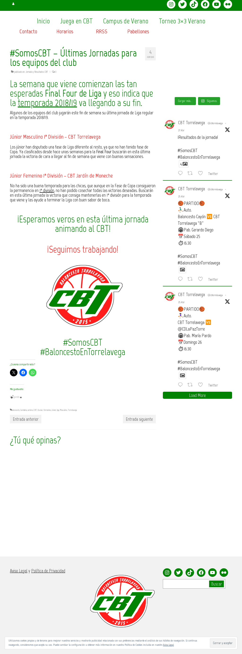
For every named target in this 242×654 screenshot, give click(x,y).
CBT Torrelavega (191, 122)
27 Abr (181, 130)
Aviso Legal (168, 644)
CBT (35, 410)
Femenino (47, 410)
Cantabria (23, 410)
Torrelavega (72, 410)
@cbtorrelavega (215, 123)
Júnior (54, 410)
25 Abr (181, 196)
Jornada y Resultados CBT (37, 71)
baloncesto (16, 410)
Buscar (216, 584)
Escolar (40, 410)
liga (58, 410)
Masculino (63, 410)
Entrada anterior (26, 419)
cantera (30, 410)
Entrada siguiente (139, 419)
